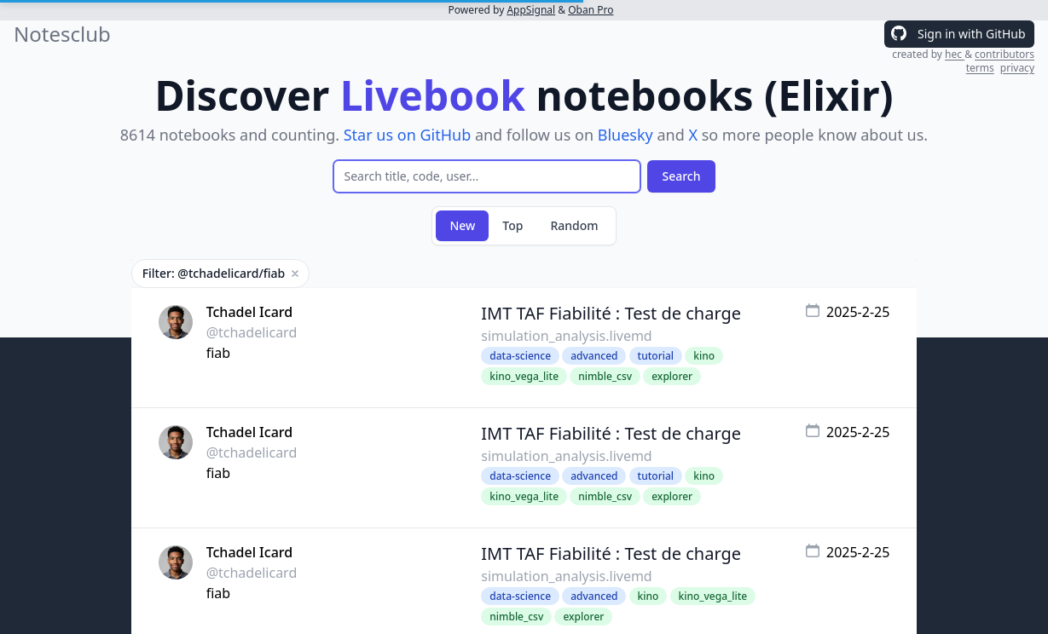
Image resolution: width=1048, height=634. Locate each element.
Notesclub (62, 34)
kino (704, 356)
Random (574, 225)
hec (954, 54)
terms (980, 68)
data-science (520, 356)
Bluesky (625, 134)
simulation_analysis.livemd (566, 335)
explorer (671, 376)
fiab (218, 352)
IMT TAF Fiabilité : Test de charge (611, 313)
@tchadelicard (252, 332)
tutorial (656, 356)
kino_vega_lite (524, 376)
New (462, 225)
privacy (1017, 68)
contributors (1004, 54)
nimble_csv (605, 376)
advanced (593, 356)
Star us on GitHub (408, 134)
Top (512, 225)
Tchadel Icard (249, 312)
